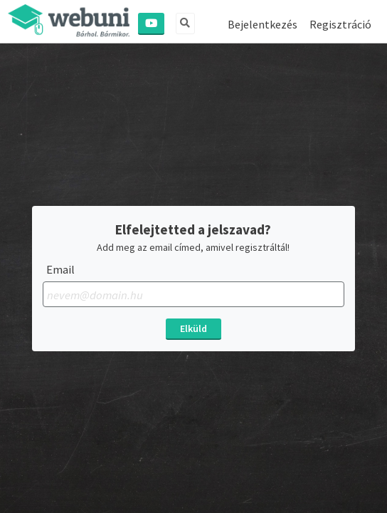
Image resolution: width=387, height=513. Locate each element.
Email (60, 270)
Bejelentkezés (262, 24)
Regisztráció (340, 24)
